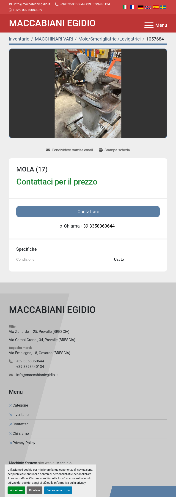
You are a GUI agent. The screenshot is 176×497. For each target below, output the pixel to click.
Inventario (21, 415)
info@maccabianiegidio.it (32, 4)
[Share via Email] (69, 150)
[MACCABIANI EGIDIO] (88, 309)
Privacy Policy (24, 443)
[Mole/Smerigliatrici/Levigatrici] (109, 39)
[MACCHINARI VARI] (54, 39)
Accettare (16, 490)
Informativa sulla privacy (69, 482)
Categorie (20, 405)
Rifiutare (34, 490)
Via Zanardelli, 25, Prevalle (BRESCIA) (39, 331)
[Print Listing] (114, 150)
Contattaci (88, 211)
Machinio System (23, 463)
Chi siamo (21, 433)
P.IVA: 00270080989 (27, 10)
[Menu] (149, 25)
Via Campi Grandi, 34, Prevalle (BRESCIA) (42, 340)
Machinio (64, 463)
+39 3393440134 (97, 4)
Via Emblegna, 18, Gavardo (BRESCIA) (39, 353)
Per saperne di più (58, 490)
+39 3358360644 (72, 4)
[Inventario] (19, 39)
